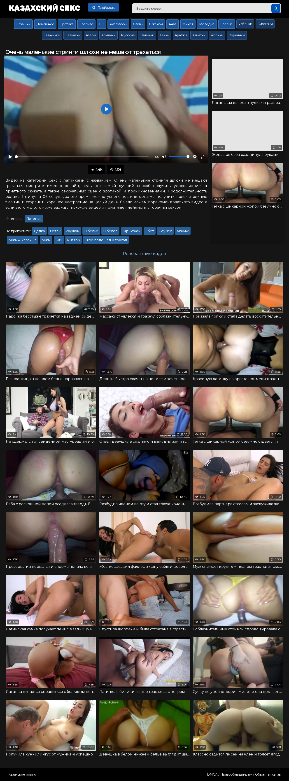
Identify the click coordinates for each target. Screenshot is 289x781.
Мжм (46, 240)
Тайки (164, 35)
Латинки (147, 35)
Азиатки (198, 35)
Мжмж (183, 231)
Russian (73, 240)
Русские (128, 35)
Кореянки (237, 35)
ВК (101, 24)
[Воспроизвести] (10, 156)
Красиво (86, 24)
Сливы (138, 24)
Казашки (23, 24)
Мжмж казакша (23, 240)
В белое (110, 231)
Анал (173, 24)
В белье (91, 231)
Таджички (52, 35)
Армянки (108, 35)
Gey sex (165, 231)
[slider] (82, 156)
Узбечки (245, 24)
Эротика (67, 24)
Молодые (207, 24)
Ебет (149, 231)
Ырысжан (131, 231)
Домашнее (45, 24)
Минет (187, 24)
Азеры (91, 35)
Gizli (59, 240)
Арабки (181, 35)
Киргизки (265, 24)
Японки (217, 35)
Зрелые (227, 24)
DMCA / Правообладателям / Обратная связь (244, 774)
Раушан (72, 231)
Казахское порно (22, 774)
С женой (156, 24)
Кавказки (72, 35)
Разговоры (118, 24)
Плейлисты (103, 7)
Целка (39, 231)
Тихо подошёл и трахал (106, 240)
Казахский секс (44, 8)
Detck (55, 231)
